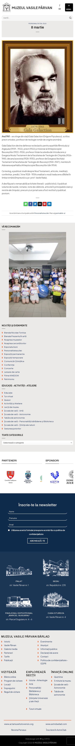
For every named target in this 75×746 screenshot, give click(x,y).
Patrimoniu (9, 379)
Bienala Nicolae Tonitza (15, 332)
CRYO (47, 739)
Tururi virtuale (35, 709)
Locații (7, 684)
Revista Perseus (18, 730)
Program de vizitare (13, 680)
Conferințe (9, 365)
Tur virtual (8, 396)
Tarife (7, 656)
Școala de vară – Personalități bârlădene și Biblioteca (28, 421)
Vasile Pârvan (10, 645)
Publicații (8, 660)
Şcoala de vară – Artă (13, 410)
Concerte (8, 368)
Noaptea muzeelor (13, 340)
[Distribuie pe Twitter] (35, 204)
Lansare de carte (12, 372)
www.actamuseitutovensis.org (18, 724)
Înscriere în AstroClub (56, 730)
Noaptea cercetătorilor (15, 343)
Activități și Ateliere (13, 403)
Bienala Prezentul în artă (15, 336)
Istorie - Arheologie (38, 680)
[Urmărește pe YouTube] (60, 9)
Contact (44, 656)
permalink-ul (60, 213)
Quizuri (7, 400)
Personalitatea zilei (37, 23)
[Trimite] (70, 17)
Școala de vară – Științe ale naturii (19, 425)
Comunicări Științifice (14, 361)
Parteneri (8, 653)
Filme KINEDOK (11, 375)
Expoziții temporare (13, 357)
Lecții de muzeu (11, 407)
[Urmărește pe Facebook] (60, 6)
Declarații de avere (49, 653)
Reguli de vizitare (12, 692)
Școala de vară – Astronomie (17, 414)
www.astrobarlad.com (56, 724)
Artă (31, 684)
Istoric (7, 641)
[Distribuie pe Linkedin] (49, 204)
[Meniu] (69, 7)
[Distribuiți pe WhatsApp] (26, 204)
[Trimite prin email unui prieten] (40, 204)
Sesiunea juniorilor (12, 428)
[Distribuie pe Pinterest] (44, 204)
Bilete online (10, 677)
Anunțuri (44, 645)
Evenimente (46, 641)
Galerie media (10, 649)
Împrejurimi (9, 688)
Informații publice (48, 649)
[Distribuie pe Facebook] (30, 204)
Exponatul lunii (11, 347)
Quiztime (58, 677)
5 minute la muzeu (62, 680)
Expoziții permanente (14, 354)
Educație (8, 393)
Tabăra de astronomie (14, 418)
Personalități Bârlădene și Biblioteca (35, 691)
